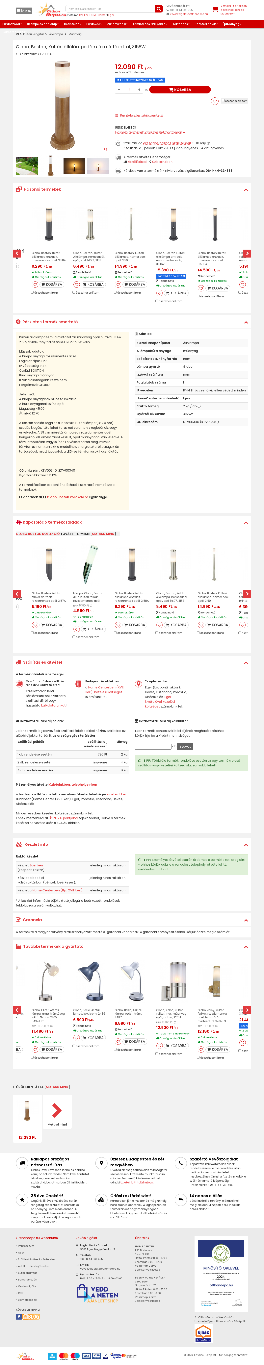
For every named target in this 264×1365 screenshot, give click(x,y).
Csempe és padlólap (42, 24)
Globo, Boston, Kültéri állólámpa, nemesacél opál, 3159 (130, 256)
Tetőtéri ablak (205, 24)
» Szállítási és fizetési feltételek (35, 1259)
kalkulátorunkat (53, 705)
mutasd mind (103, 534)
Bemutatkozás (26, 1279)
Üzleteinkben (162, 162)
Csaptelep (71, 24)
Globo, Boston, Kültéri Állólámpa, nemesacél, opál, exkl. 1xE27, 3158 (89, 256)
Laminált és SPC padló (149, 24)
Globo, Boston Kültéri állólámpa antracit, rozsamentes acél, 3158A (49, 256)
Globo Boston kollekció (67, 497)
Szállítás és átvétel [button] (39, 662)
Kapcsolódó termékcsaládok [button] (49, 522)
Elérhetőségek (26, 1300)
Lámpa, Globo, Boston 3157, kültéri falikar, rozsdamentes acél (88, 597)
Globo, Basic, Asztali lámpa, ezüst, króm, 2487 (128, 1014)
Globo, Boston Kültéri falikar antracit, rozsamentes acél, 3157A (49, 597)
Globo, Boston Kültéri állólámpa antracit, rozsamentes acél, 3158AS (170, 258)
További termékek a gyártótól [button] (50, 946)
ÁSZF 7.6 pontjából (63, 818)
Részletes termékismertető (141, 115)
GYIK (20, 1293)
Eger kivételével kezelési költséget (160, 702)
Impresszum (25, 1246)
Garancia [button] (29, 920)
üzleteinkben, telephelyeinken (73, 784)
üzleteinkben (117, 794)
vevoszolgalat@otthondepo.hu (189, 14)
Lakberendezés (14, 32)
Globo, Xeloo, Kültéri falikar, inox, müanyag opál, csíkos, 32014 (171, 1014)
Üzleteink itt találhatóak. (137, 1182)
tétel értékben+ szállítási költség (234, 9)
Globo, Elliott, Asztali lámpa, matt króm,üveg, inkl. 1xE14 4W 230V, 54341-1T (48, 1015)
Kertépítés (180, 24)
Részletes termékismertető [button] (47, 322)
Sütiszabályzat (26, 1273)
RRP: (76, 606)
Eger (111, 15)
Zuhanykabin (116, 24)
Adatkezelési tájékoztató (33, 1266)
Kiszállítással (137, 162)
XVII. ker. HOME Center (92, 15)
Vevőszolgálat (26, 1286)
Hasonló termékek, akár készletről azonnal (150, 132)
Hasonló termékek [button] (38, 189)
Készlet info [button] (32, 844)
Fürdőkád (93, 24)
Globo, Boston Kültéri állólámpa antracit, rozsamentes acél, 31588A (212, 258)
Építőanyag (231, 24)
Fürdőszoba (11, 24)
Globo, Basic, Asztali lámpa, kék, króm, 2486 (89, 1012)
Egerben (36, 865)
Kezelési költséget (108, 692)
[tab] (132, 189)
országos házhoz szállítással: (167, 143)
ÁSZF (20, 1252)
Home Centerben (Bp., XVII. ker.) (57, 890)
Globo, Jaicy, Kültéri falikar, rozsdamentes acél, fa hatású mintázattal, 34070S (212, 1015)
